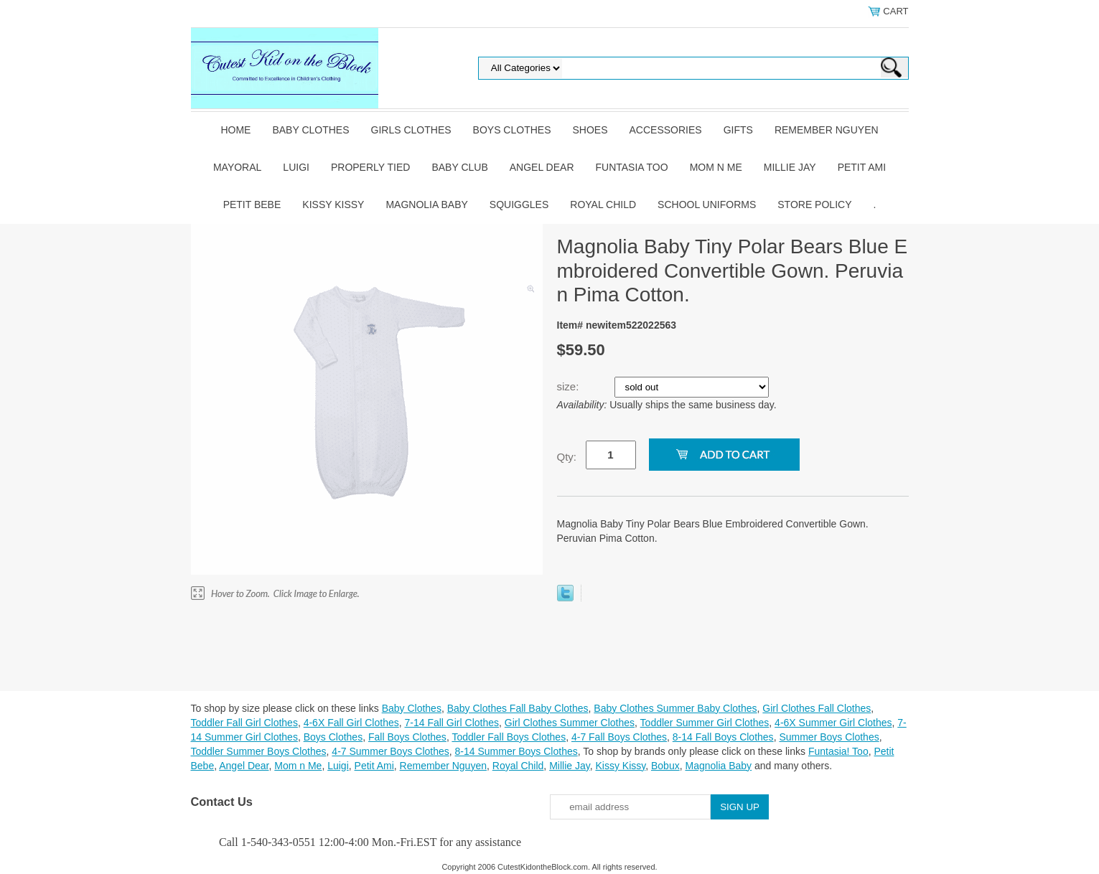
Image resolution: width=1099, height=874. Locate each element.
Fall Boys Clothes (407, 737)
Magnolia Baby (426, 204)
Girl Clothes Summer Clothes (570, 722)
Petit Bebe (252, 204)
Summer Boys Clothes (829, 737)
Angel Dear (542, 167)
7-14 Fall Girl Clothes (452, 722)
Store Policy (814, 204)
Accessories (666, 130)
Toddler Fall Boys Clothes (509, 737)
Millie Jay (790, 167)
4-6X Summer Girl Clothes (833, 722)
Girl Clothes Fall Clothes (816, 708)
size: (569, 386)
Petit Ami (862, 167)
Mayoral (237, 167)
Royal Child (603, 204)
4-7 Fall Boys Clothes (619, 737)
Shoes (590, 130)
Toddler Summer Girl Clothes (705, 722)
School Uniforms (707, 204)
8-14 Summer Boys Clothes (516, 751)
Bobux (665, 765)
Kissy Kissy (333, 204)
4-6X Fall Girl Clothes (351, 722)
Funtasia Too (632, 167)
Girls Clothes (411, 130)
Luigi (296, 167)
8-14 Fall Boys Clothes (723, 737)
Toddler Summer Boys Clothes (259, 751)
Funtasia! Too (838, 751)
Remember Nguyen (827, 130)
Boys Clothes (512, 130)
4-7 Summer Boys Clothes (390, 751)
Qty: (567, 457)
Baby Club (459, 167)
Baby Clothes (310, 130)
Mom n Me (716, 167)
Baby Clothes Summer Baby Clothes (675, 708)
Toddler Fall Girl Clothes (244, 722)
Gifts (738, 130)
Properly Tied (370, 167)
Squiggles (519, 204)
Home (235, 130)
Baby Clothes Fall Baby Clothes (518, 708)
